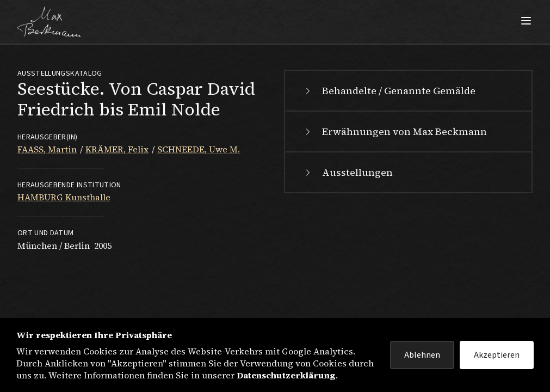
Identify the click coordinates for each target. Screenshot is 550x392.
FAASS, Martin (47, 149)
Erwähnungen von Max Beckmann (394, 131)
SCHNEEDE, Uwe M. (198, 149)
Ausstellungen (347, 172)
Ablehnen (422, 355)
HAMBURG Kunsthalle (63, 197)
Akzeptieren (497, 355)
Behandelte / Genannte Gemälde (388, 90)
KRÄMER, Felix (117, 149)
